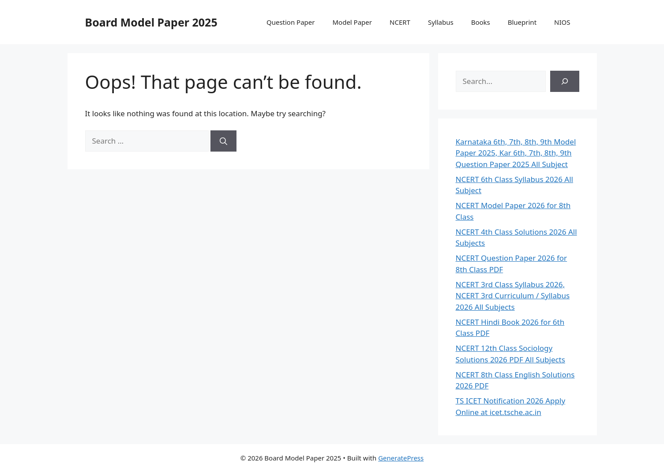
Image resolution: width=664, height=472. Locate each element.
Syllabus (441, 22)
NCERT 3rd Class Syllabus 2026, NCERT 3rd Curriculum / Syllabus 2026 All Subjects (513, 295)
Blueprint (522, 22)
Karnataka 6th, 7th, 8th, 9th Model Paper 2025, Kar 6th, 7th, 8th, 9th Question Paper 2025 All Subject (516, 153)
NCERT (400, 22)
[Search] (223, 141)
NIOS (562, 22)
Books (480, 22)
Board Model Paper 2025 (151, 22)
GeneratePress (401, 457)
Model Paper (352, 22)
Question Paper (290, 22)
